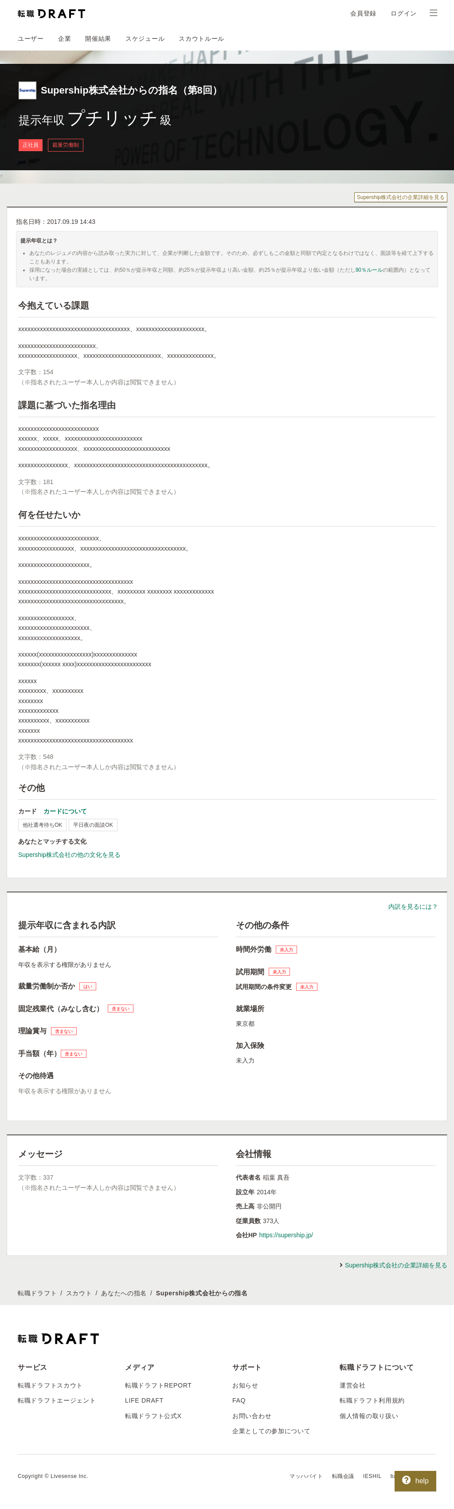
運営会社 (353, 1385)
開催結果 (98, 38)
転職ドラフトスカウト (50, 1385)
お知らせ (245, 1385)
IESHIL (372, 1476)
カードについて (65, 811)
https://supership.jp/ (286, 1235)
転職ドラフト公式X (153, 1415)
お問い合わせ (251, 1415)
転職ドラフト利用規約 (372, 1400)
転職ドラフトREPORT (158, 1385)
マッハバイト (306, 1476)
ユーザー (31, 38)
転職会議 (343, 1476)
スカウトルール (201, 38)
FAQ (239, 1400)
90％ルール (369, 270)
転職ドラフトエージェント (57, 1400)
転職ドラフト (37, 1293)
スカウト (79, 1293)
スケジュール (144, 38)
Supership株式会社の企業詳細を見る (401, 197)
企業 (64, 38)
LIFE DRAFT (144, 1400)
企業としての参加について (271, 1431)
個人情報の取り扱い (369, 1415)
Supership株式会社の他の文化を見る (69, 854)
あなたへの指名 (124, 1293)
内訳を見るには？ (413, 906)
